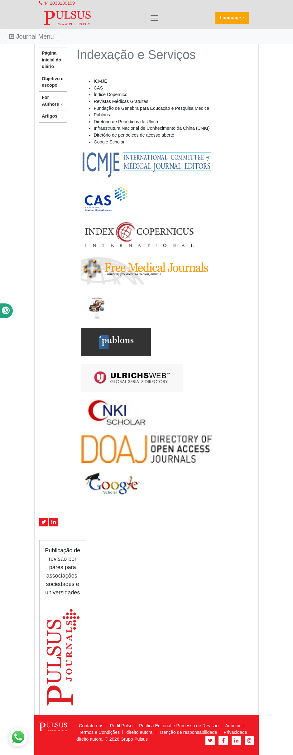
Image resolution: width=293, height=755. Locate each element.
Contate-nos (91, 725)
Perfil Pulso (121, 725)
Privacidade (235, 732)
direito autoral (139, 732)
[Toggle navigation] (154, 18)
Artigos (49, 116)
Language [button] (230, 17)
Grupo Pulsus (134, 739)
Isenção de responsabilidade (188, 732)
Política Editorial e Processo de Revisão (179, 725)
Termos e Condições (99, 732)
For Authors (53, 101)
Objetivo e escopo (53, 82)
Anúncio (233, 725)
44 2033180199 (57, 3)
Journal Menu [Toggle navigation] (31, 36)
